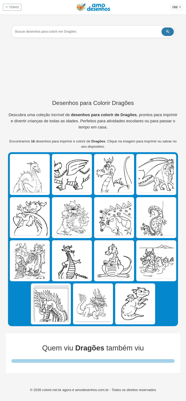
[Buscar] (93, 31)
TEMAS (12, 7)
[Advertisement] (93, 68)
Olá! (175, 7)
